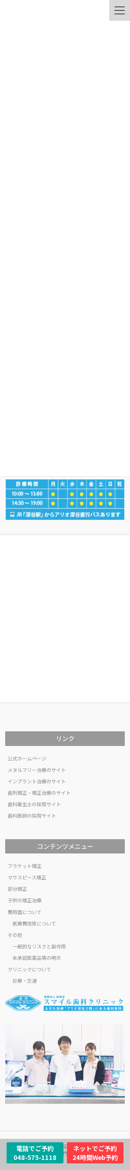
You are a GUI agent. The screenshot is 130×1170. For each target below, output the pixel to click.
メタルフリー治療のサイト (37, 769)
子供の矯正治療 (25, 900)
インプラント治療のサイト (37, 781)
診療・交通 (24, 980)
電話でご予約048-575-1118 (35, 1153)
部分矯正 (17, 888)
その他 (15, 934)
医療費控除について (34, 923)
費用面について (25, 912)
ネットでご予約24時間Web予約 (95, 1153)
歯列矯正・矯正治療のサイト (39, 792)
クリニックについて (29, 969)
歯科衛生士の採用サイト (34, 804)
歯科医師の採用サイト (32, 815)
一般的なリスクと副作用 (39, 946)
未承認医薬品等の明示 (36, 957)
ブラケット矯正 (25, 865)
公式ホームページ (27, 758)
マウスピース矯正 (27, 877)
